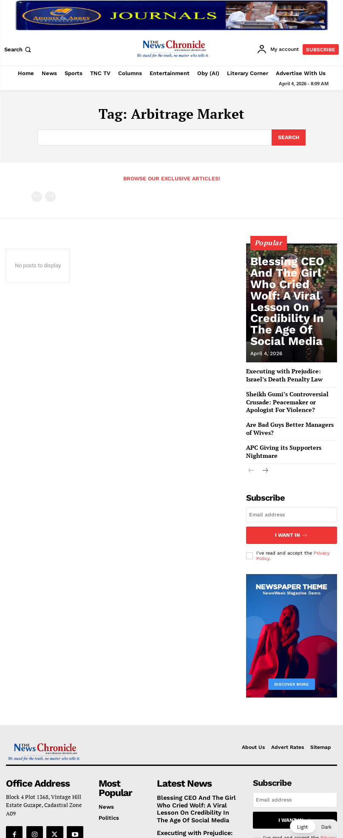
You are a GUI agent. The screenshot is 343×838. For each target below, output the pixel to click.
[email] (291, 501)
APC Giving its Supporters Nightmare (291, 443)
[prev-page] (36, 195)
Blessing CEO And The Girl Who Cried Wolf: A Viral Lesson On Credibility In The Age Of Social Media (291, 328)
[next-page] (265, 458)
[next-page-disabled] (50, 195)
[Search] (288, 137)
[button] (18, 49)
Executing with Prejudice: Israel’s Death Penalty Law (193, 817)
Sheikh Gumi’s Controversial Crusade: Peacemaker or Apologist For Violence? (287, 399)
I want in (291, 521)
